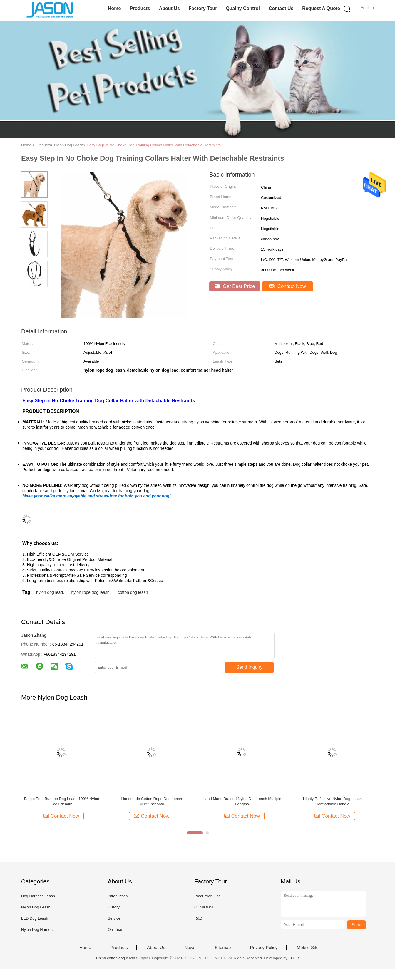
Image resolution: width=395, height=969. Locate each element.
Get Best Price (235, 286)
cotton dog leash (133, 592)
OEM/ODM (203, 907)
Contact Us (281, 8)
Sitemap (223, 947)
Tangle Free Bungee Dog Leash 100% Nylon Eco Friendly (61, 801)
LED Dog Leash (34, 918)
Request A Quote (321, 8)
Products (140, 8)
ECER (293, 958)
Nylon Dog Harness (37, 929)
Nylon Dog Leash (36, 907)
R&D (198, 918)
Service (114, 918)
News (189, 947)
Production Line (207, 896)
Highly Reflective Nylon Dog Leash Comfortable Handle (332, 801)
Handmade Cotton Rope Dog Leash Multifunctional (151, 801)
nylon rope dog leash (90, 592)
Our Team (116, 929)
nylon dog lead (49, 592)
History (113, 907)
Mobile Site (308, 947)
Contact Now (287, 286)
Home (114, 8)
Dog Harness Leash (38, 896)
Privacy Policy (263, 947)
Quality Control (243, 8)
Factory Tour (203, 8)
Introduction (118, 896)
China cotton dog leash (115, 958)
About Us (169, 8)
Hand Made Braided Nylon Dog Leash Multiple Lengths (242, 801)
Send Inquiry (249, 667)
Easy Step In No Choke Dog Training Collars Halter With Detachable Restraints (154, 145)
